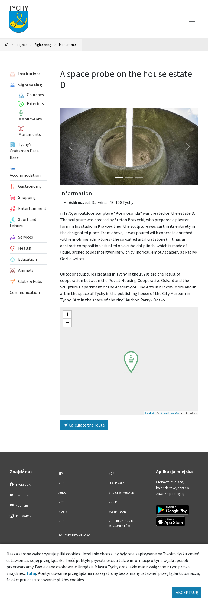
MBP (61, 483)
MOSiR (62, 512)
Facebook (20, 484)
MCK (111, 473)
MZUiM (112, 502)
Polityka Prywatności (74, 535)
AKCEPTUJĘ (187, 592)
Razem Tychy (117, 512)
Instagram (20, 515)
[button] (131, 362)
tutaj (31, 573)
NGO (61, 521)
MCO (61, 502)
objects (22, 44)
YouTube (19, 505)
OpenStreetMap (170, 413)
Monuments (67, 44)
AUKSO (63, 493)
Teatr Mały (116, 483)
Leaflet (149, 413)
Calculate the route (84, 425)
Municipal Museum (121, 493)
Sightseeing (43, 44)
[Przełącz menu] (192, 19)
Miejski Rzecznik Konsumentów (120, 523)
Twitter (19, 494)
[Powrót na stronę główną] (7, 45)
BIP (60, 473)
